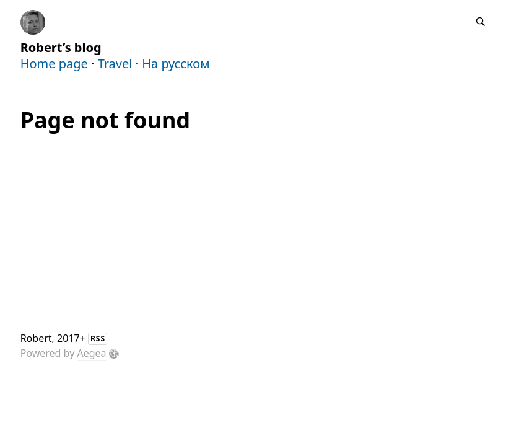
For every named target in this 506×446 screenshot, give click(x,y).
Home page (54, 63)
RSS (97, 338)
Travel (115, 63)
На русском (175, 63)
